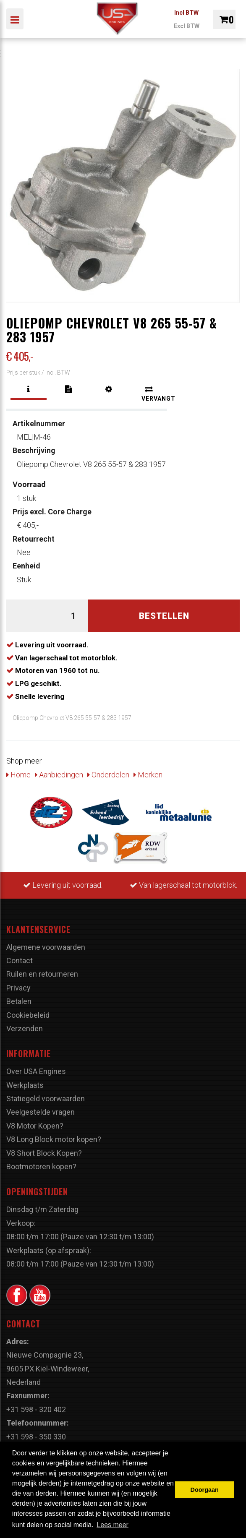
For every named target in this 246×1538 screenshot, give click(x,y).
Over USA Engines (36, 1071)
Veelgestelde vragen (40, 1112)
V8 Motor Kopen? (34, 1125)
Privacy (18, 987)
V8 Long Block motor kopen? (53, 1139)
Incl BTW (186, 12)
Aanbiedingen (59, 774)
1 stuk (29, 491)
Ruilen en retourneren (42, 974)
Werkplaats (25, 1085)
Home (18, 774)
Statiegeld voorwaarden (45, 1098)
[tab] (28, 389)
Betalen (18, 1001)
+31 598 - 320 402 (36, 1409)
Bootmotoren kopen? (41, 1166)
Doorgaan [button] (205, 1489)
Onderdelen (108, 774)
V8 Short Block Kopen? (44, 1153)
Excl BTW (186, 26)
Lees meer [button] (112, 1524)
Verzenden (24, 1028)
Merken (147, 774)
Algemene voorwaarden (45, 947)
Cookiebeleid (28, 1015)
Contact (19, 960)
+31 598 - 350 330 (36, 1436)
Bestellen (164, 616)
